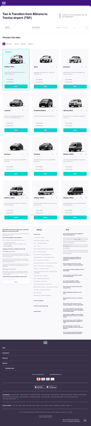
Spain (24, 405)
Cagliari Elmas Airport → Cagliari (40, 275)
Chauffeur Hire (9, 368)
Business (23, 44)
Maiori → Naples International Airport (41, 278)
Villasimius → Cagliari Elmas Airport (41, 268)
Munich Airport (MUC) (45, 396)
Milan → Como (37, 246)
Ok (85, 420)
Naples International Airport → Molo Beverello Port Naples (46, 287)
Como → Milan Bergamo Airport (40, 243)
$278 (45, 86)
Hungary (67, 405)
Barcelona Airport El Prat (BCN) (79, 394)
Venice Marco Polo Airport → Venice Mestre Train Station (46, 263)
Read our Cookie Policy (74, 421)
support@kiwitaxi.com (54, 374)
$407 (16, 86)
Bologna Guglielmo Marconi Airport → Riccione (44, 248)
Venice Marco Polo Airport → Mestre (41, 240)
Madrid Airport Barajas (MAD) (66, 394)
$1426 (75, 174)
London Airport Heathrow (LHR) (9, 398)
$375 (75, 130)
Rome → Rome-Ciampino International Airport (43, 265)
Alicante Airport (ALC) (54, 394)
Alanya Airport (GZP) (15, 394)
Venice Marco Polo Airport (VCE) (71, 396)
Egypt (30, 405)
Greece (50, 405)
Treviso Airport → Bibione (39, 237)
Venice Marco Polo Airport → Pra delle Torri (43, 284)
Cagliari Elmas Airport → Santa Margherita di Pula (44, 257)
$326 (74, 86)
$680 (16, 174)
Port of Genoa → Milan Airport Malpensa (42, 254)
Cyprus (42, 405)
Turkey (13, 405)
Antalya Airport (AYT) (24, 394)
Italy (27, 405)
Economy (9, 44)
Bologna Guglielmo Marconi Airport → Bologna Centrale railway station (45, 272)
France (33, 405)
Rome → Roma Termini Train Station (41, 260)
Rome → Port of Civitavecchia (40, 251)
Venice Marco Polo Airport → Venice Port (42, 289)
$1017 (45, 174)
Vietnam (38, 405)
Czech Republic (56, 405)
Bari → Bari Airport (37, 292)
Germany (46, 405)
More (17, 398)
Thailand (20, 405)
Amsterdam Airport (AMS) (35, 396)
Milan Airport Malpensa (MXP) (57, 396)
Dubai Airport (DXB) (45, 394)
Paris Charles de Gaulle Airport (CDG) (10, 396)
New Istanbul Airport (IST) (35, 394)
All (4, 44)
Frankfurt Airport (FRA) (24, 396)
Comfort (16, 44)
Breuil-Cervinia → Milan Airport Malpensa (42, 295)
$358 (45, 130)
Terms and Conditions (47, 415)
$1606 (45, 217)
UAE (16, 405)
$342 (16, 130)
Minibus (30, 44)
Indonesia (63, 405)
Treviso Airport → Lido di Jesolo (40, 281)
